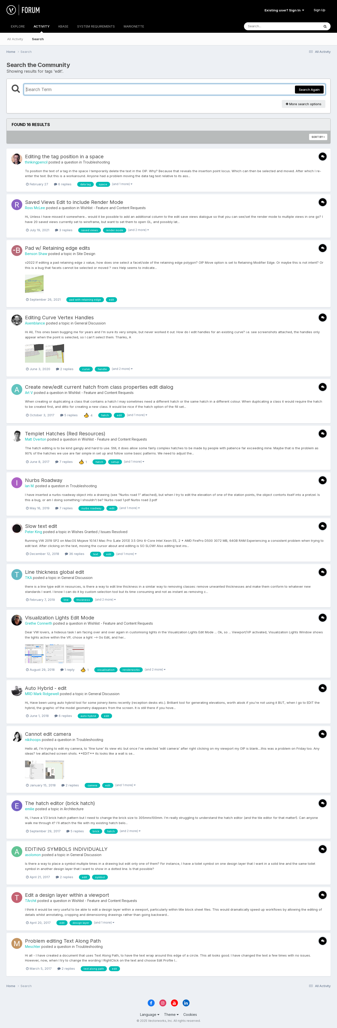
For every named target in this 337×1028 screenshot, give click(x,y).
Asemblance (35, 323)
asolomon (33, 855)
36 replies (74, 554)
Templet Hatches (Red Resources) (65, 434)
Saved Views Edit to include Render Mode (74, 202)
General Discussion (90, 323)
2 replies (64, 369)
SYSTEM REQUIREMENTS (96, 26)
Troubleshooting (96, 162)
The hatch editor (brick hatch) (60, 803)
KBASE (63, 26)
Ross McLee (35, 208)
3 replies (63, 230)
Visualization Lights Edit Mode (59, 618)
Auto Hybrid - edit (46, 688)
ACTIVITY (41, 28)
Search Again (309, 90)
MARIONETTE (134, 26)
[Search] (268, 26)
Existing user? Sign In (284, 10)
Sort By (318, 136)
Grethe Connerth (38, 623)
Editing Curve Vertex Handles (59, 318)
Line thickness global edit (54, 572)
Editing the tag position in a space (64, 157)
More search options (303, 104)
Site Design (86, 254)
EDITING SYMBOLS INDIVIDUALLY (66, 849)
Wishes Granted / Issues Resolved (99, 532)
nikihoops (33, 740)
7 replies (64, 462)
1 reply (67, 670)
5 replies (69, 415)
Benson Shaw (36, 254)
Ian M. (29, 486)
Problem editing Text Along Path (63, 941)
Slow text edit (41, 526)
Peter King (33, 532)
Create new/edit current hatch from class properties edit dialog (99, 387)
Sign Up (319, 10)
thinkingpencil (36, 162)
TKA (28, 578)
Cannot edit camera (48, 734)
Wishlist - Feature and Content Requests (113, 208)
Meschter (32, 946)
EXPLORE (18, 26)
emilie (29, 809)
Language (149, 1014)
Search (38, 39)
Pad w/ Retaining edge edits (57, 248)
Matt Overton (35, 439)
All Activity (15, 39)
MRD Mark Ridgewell (42, 694)
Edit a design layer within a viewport (67, 895)
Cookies (190, 1014)
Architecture (74, 809)
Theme (171, 1014)
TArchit (30, 901)
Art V (29, 392)
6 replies (63, 184)
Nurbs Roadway (43, 480)
